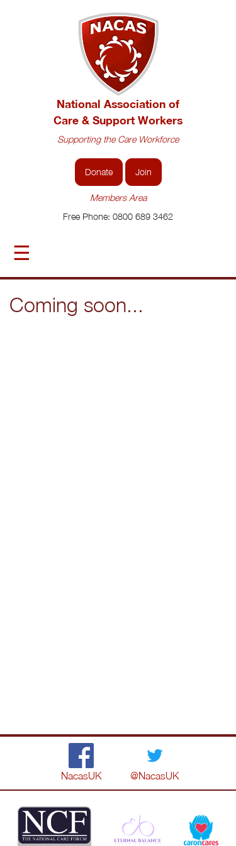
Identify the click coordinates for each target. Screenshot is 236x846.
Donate (99, 171)
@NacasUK (154, 775)
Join (143, 171)
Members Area (118, 197)
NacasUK (81, 775)
